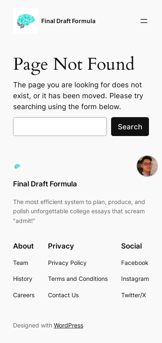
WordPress (68, 325)
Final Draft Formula (68, 20)
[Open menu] (144, 21)
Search (130, 127)
